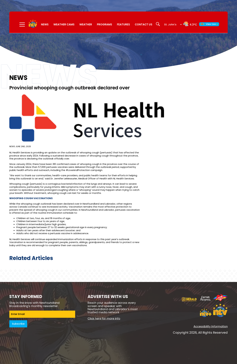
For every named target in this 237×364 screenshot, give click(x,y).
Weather (85, 24)
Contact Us (143, 24)
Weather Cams (63, 24)
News (44, 24)
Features (123, 24)
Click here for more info (104, 318)
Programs (104, 24)
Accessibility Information (211, 326)
